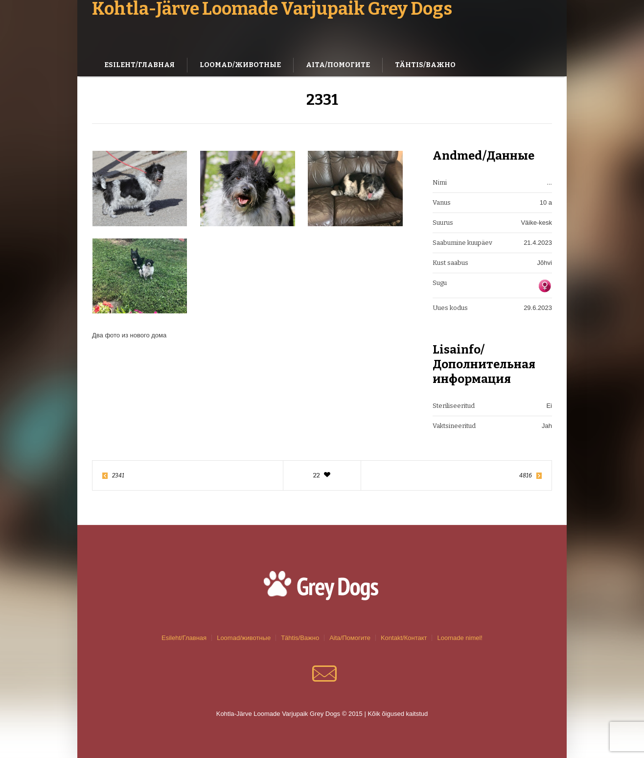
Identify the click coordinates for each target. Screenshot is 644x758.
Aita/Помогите (349, 638)
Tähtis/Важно (300, 638)
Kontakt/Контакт (404, 638)
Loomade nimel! (460, 638)
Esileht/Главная (184, 638)
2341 (118, 475)
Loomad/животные (244, 638)
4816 (525, 475)
